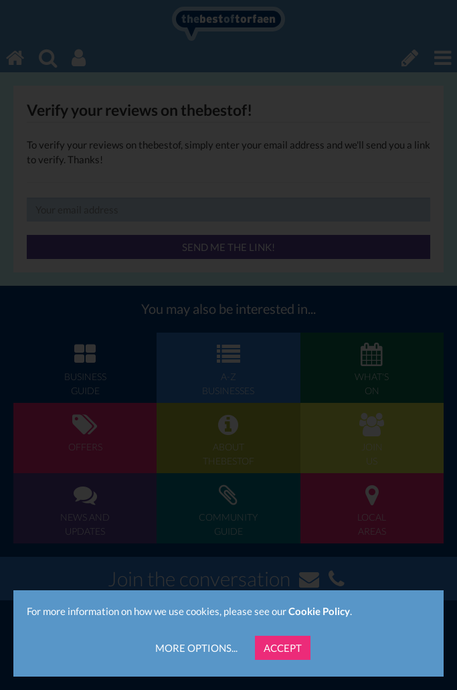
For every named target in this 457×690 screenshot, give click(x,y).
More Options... (196, 648)
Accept (283, 648)
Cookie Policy (319, 611)
